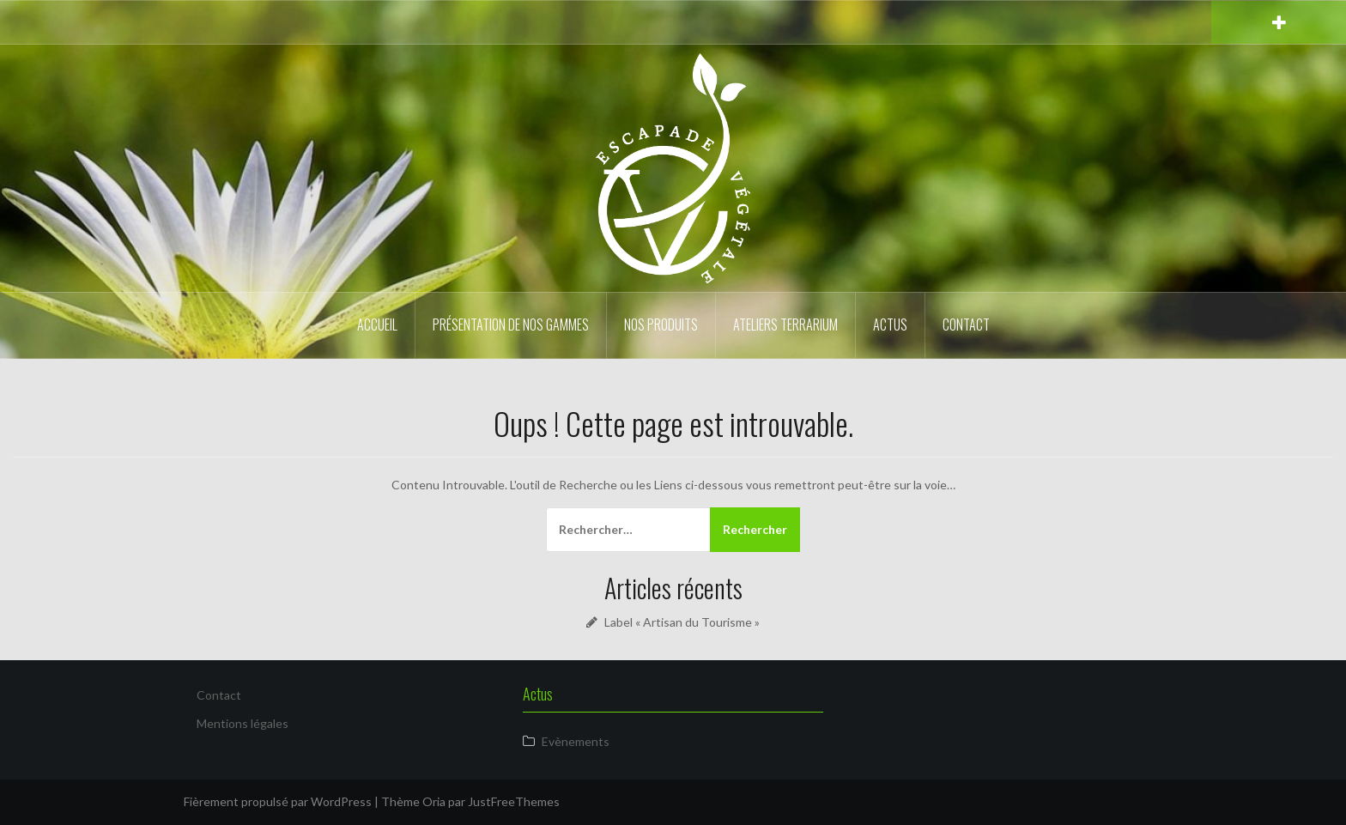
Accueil (377, 324)
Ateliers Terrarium (785, 324)
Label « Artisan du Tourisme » (682, 622)
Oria (434, 801)
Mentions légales (242, 723)
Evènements (575, 741)
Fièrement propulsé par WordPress (278, 801)
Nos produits (661, 324)
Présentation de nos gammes (511, 324)
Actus (890, 324)
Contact (966, 324)
